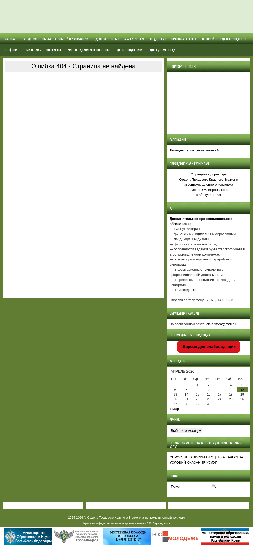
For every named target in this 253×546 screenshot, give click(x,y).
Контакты (53, 50)
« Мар (174, 409)
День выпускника (129, 50)
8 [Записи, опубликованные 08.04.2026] (197, 390)
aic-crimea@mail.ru (221, 324)
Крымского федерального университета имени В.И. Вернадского (126, 523)
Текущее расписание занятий (194, 150)
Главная (10, 39)
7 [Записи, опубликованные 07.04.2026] (186, 390)
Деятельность (108, 37)
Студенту (159, 37)
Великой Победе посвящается (224, 39)
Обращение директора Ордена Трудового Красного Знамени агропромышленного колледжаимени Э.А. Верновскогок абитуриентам (208, 184)
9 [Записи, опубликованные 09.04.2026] (209, 390)
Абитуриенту (135, 37)
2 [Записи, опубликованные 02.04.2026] (209, 385)
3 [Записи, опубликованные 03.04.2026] (220, 385)
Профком (10, 50)
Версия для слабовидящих (209, 346)
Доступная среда (163, 50)
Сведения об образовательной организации (55, 39)
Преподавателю (184, 37)
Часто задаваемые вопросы (89, 50)
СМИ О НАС (34, 48)
